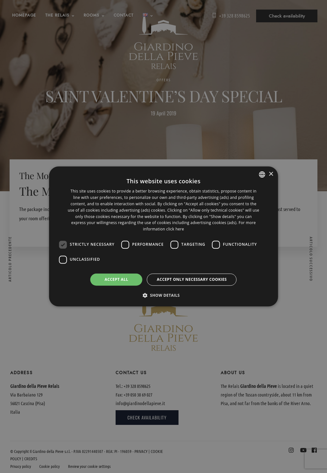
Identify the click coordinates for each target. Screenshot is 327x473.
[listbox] (262, 174)
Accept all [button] (116, 279)
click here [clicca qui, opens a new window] (175, 229)
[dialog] (163, 236)
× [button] (270, 174)
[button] (163, 295)
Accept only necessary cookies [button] (192, 279)
